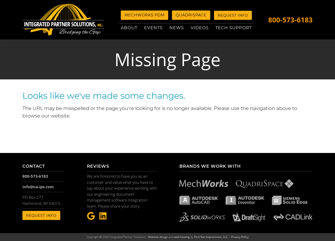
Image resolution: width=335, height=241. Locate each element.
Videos (200, 27)
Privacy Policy (240, 237)
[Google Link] (91, 216)
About (129, 27)
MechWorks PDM (144, 15)
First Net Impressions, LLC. (211, 237)
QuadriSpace (191, 15)
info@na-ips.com (38, 186)
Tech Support (233, 27)
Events (153, 27)
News (176, 27)
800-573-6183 (290, 20)
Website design (158, 237)
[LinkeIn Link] (103, 216)
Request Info (233, 15)
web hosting (182, 237)
